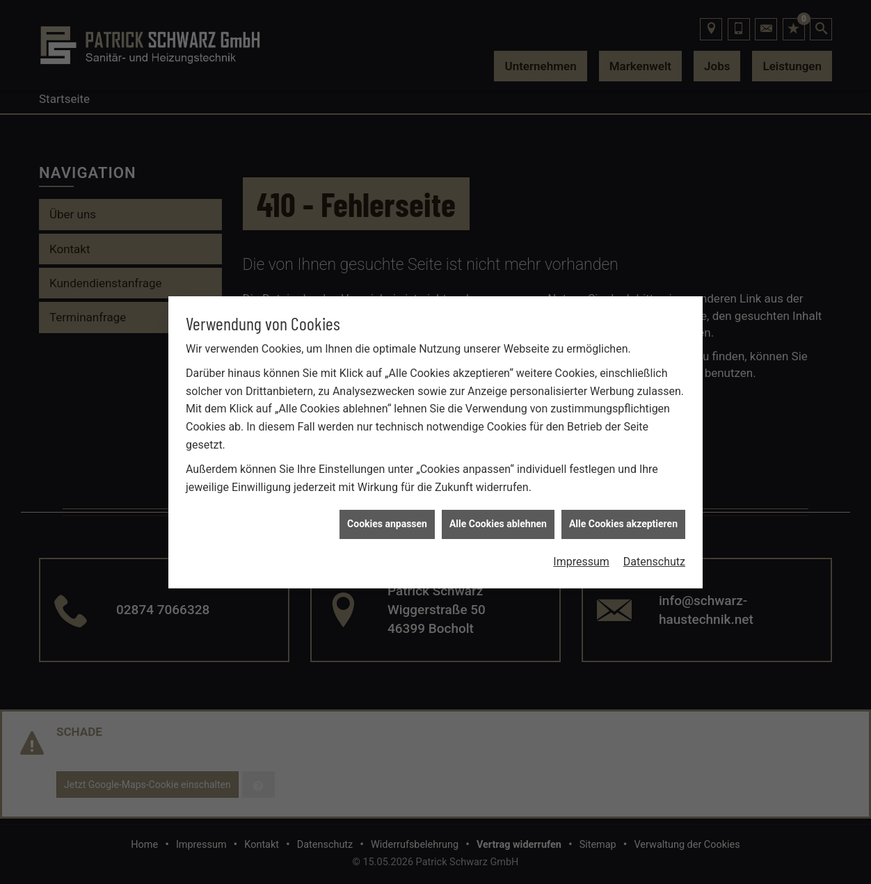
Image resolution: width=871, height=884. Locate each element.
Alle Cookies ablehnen (498, 518)
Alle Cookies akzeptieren (623, 518)
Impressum (581, 556)
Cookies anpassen (387, 518)
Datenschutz (654, 556)
